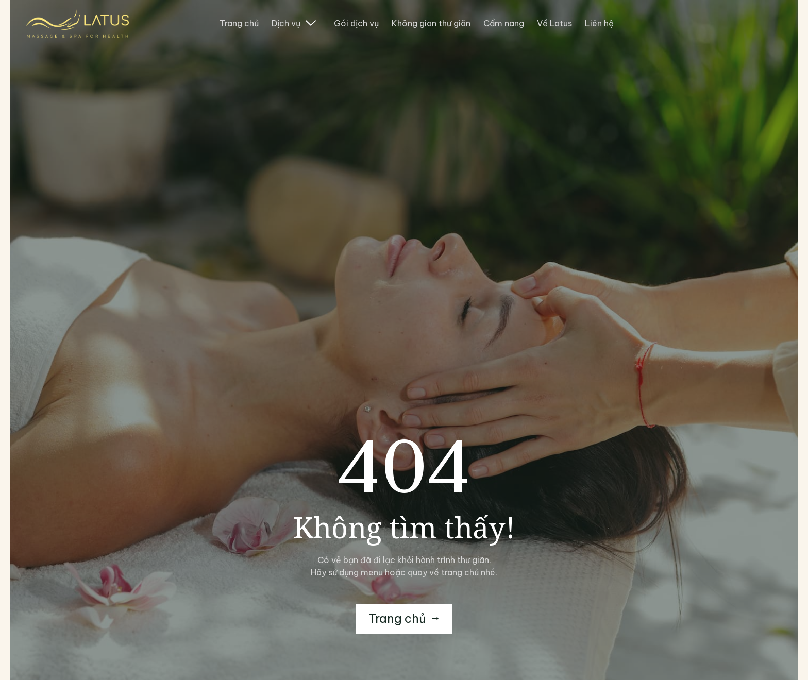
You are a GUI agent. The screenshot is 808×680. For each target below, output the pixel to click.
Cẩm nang (503, 23)
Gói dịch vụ (356, 23)
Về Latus (554, 23)
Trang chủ (239, 23)
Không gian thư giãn (431, 23)
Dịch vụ (294, 23)
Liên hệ (599, 23)
